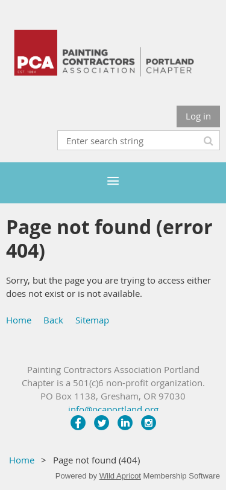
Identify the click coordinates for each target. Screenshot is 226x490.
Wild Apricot (120, 475)
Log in (198, 116)
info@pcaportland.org (113, 409)
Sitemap (92, 320)
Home (18, 320)
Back (53, 320)
